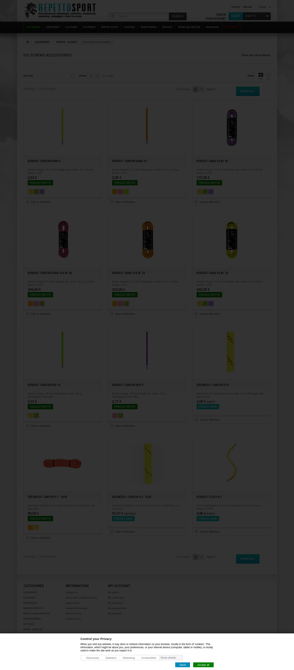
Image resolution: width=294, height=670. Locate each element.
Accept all (203, 664)
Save (182, 664)
